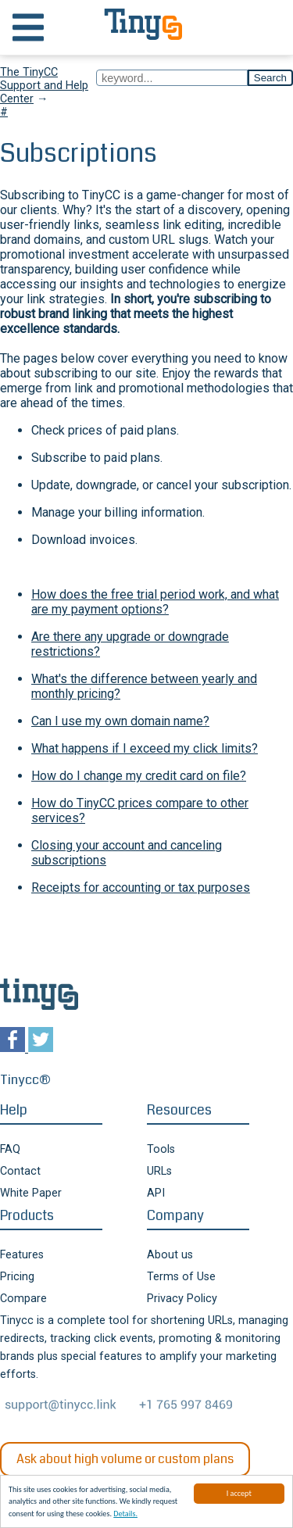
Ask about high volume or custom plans (125, 1459)
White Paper (31, 1193)
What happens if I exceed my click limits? (144, 748)
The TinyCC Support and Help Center (44, 86)
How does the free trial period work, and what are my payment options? (155, 602)
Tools (161, 1149)
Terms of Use (181, 1276)
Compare (23, 1298)
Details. (125, 1514)
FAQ (10, 1149)
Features (22, 1254)
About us (170, 1254)
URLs (159, 1171)
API (156, 1193)
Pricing (17, 1276)
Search (270, 78)
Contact (20, 1171)
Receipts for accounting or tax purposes (140, 887)
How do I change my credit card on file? (138, 775)
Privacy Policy (182, 1298)
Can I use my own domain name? (120, 721)
